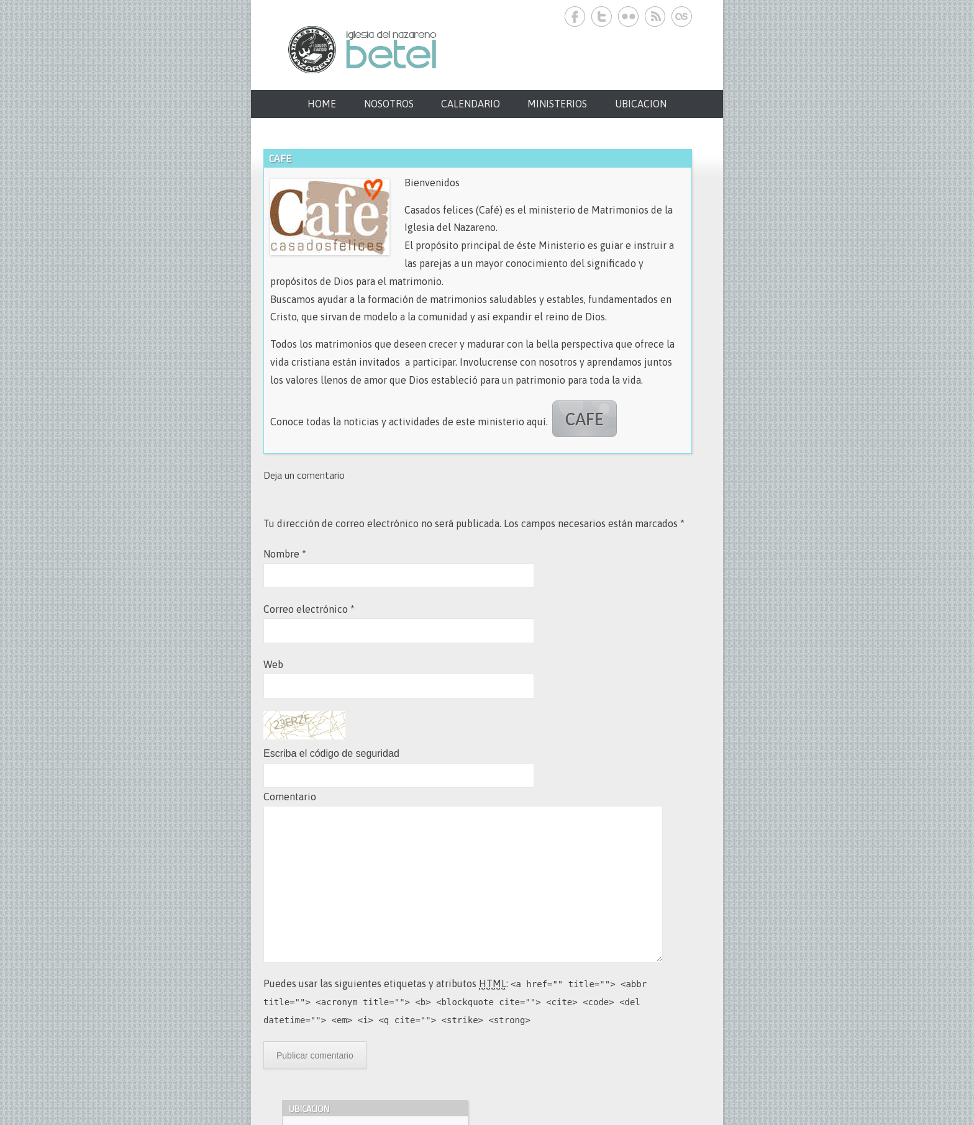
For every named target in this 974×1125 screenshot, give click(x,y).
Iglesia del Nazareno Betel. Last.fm (681, 16)
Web (273, 664)
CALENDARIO (470, 103)
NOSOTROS (389, 103)
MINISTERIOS (557, 103)
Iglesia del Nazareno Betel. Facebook (575, 16)
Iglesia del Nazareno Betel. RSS (655, 16)
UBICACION (641, 103)
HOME (321, 103)
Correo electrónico (309, 609)
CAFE (584, 418)
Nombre (284, 553)
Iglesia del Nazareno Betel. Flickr (628, 16)
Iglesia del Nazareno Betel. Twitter (601, 16)
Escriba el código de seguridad (331, 753)
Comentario (289, 796)
